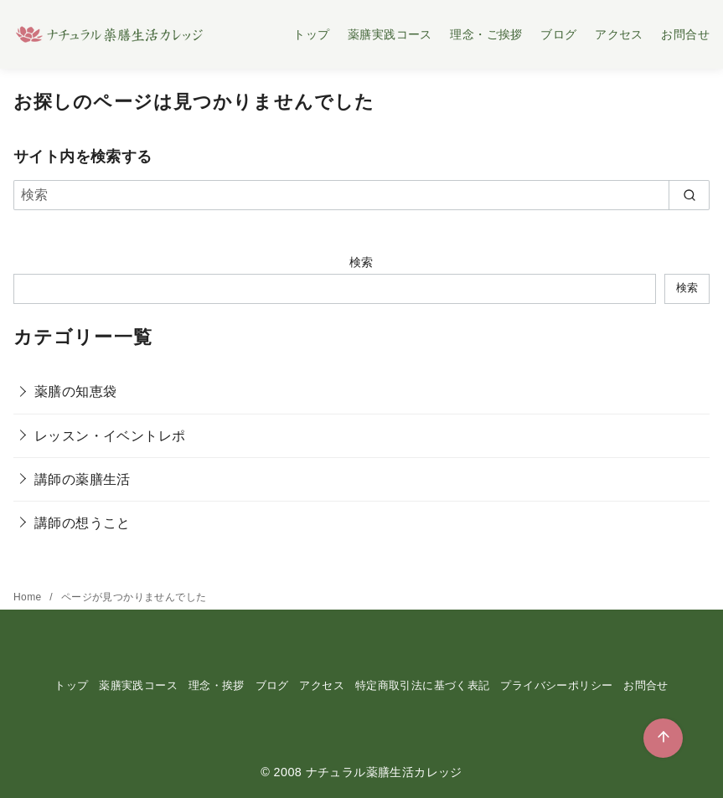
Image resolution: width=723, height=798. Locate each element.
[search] (689, 195)
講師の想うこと (82, 523)
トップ (311, 34)
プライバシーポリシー (556, 685)
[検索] (361, 195)
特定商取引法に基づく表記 (422, 685)
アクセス (619, 34)
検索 (361, 262)
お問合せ (685, 34)
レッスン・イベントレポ (109, 436)
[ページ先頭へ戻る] (663, 738)
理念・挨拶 (216, 685)
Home (28, 597)
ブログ (558, 34)
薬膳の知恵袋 (75, 391)
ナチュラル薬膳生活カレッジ (384, 772)
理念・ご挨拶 (486, 34)
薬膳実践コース (390, 34)
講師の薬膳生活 (82, 479)
